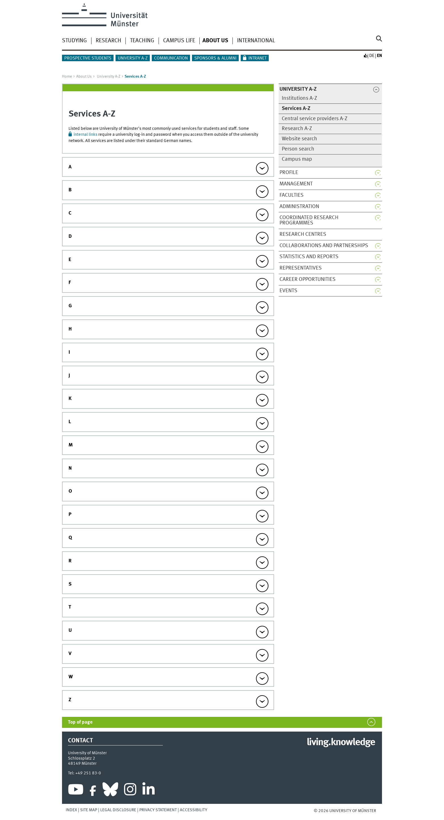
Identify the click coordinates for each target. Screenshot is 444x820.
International (256, 41)
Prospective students (87, 58)
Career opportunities (307, 279)
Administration (299, 206)
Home (67, 77)
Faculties (291, 195)
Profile (288, 172)
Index (71, 810)
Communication (171, 58)
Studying (74, 41)
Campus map (297, 159)
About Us (84, 77)
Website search (299, 138)
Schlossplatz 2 (81, 758)
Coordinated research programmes (308, 220)
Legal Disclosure (118, 810)
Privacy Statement (158, 810)
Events (288, 290)
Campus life (179, 41)
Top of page (80, 722)
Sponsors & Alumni (215, 58)
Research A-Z (297, 128)
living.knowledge (341, 743)
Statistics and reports (308, 256)
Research (108, 41)
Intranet (257, 58)
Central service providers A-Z (314, 118)
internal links (85, 134)
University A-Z (133, 58)
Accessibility (193, 810)
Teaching (142, 41)
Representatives (300, 268)
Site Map (88, 810)
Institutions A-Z (299, 98)
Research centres (302, 234)
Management (296, 184)
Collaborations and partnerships (323, 245)
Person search (298, 149)
